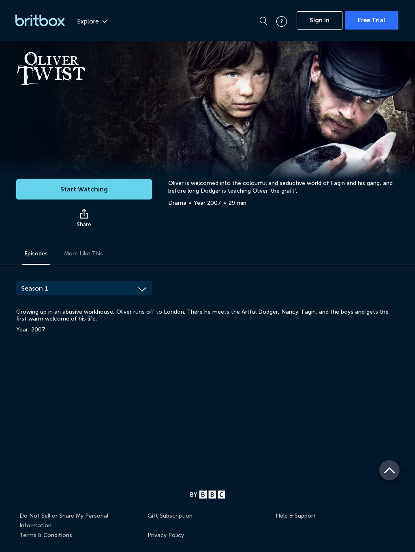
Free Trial (371, 20)
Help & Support (296, 515)
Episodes (36, 253)
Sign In (319, 20)
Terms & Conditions (45, 535)
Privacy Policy (166, 535)
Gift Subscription (170, 515)
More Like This (83, 253)
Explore (92, 21)
